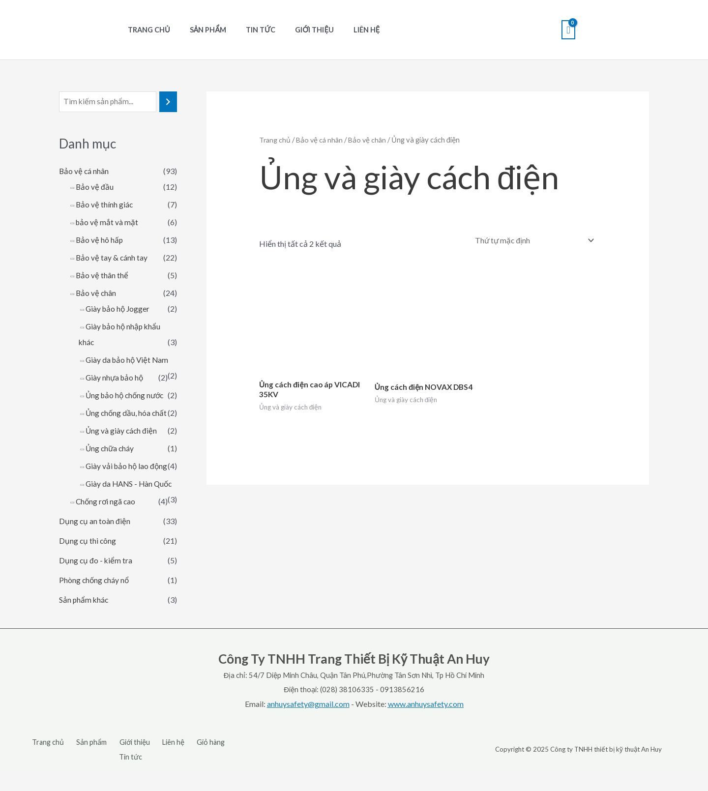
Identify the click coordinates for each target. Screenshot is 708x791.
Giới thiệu (295, 30)
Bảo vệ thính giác (105, 204)
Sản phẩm (199, 30)
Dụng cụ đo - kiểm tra (96, 592)
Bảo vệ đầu (95, 187)
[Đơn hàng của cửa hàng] (531, 240)
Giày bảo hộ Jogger (119, 309)
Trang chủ (146, 30)
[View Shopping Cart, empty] (568, 29)
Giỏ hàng (188, 773)
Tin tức (247, 30)
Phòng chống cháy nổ (95, 611)
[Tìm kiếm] (168, 102)
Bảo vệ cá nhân (84, 171)
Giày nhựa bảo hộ (116, 377)
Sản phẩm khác (84, 631)
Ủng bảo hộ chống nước (127, 395)
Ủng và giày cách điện (122, 446)
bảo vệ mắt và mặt (107, 222)
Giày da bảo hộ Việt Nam (128, 360)
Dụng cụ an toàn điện (95, 552)
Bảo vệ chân (96, 293)
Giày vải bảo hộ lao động (128, 482)
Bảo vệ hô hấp (100, 240)
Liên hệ (341, 30)
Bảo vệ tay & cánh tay (112, 258)
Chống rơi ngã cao (106, 533)
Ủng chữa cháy (111, 464)
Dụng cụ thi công (88, 572)
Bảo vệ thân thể (102, 275)
